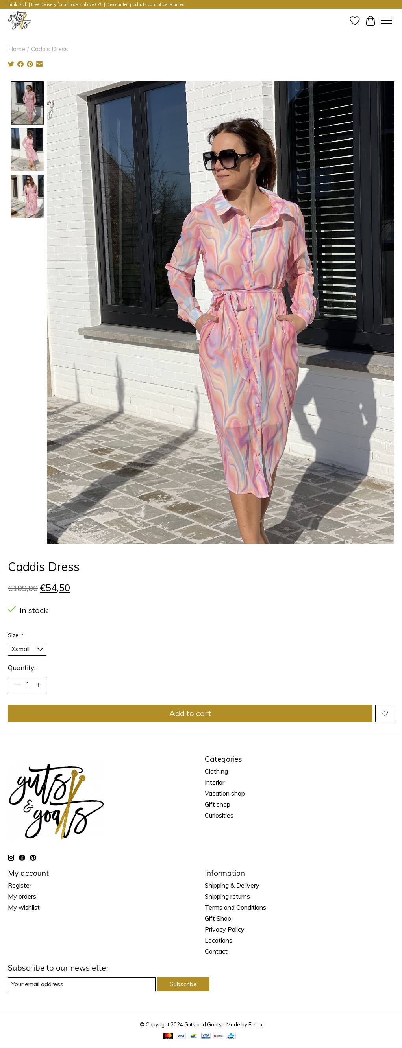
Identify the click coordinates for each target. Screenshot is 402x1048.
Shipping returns (227, 896)
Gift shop (217, 804)
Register (19, 885)
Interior (214, 782)
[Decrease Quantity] (17, 684)
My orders (22, 896)
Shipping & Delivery (232, 885)
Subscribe (183, 984)
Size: (16, 635)
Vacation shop (225, 793)
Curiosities (219, 815)
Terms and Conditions (235, 907)
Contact (216, 951)
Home (16, 49)
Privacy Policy (225, 929)
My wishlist (24, 907)
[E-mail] (82, 984)
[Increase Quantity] (38, 684)
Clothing (216, 771)
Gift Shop (218, 918)
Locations (218, 940)
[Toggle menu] (386, 21)
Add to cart (190, 713)
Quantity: (21, 667)
